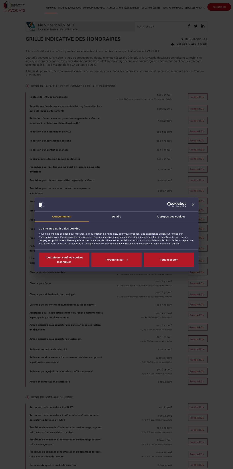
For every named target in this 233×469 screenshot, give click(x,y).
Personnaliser (116, 259)
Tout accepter (169, 259)
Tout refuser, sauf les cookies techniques (64, 259)
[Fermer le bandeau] (193, 204)
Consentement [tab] (61, 216)
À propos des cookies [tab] (171, 216)
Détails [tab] (116, 216)
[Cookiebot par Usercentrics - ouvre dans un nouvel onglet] (170, 204)
